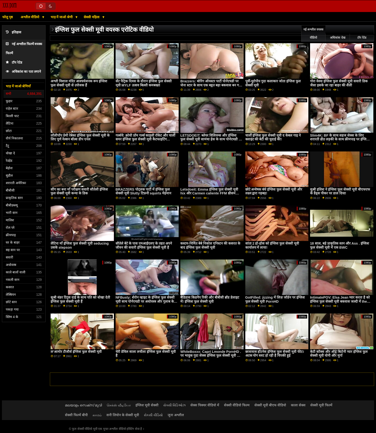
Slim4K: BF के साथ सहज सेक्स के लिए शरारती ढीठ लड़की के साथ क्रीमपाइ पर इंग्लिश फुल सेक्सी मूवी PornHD (339, 139)
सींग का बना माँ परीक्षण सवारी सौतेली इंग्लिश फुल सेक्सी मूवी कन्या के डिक (79, 191)
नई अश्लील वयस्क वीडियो (313, 33)
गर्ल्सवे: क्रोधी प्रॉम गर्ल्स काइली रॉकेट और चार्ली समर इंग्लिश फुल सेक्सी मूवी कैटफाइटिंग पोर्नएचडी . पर (146, 139)
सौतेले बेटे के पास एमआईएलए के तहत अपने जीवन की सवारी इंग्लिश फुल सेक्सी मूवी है (144, 245)
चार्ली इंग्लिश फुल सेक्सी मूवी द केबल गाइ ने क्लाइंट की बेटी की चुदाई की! (273, 137)
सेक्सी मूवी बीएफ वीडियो (270, 405)
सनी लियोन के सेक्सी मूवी (122, 415)
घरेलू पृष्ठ (7, 17)
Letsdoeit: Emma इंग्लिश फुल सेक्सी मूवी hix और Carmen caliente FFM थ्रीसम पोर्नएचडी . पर (209, 193)
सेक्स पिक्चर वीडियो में (204, 405)
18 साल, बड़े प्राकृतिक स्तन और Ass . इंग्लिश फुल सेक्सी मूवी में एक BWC (339, 245)
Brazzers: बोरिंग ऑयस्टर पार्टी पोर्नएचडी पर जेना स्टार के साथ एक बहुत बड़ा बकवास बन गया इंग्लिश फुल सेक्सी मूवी (211, 85)
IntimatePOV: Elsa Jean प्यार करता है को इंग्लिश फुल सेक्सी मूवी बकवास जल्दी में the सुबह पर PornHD (340, 301)
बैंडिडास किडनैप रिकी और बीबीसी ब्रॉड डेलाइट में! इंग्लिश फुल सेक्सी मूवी (209, 299)
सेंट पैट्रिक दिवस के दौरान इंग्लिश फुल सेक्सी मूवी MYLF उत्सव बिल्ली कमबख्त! (144, 83)
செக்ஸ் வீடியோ (119, 405)
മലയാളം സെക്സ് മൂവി (83, 405)
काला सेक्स (298, 405)
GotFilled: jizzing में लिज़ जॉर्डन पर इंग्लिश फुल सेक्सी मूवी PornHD (275, 299)
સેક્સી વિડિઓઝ (174, 405)
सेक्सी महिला (92, 17)
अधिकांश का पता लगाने (23, 71)
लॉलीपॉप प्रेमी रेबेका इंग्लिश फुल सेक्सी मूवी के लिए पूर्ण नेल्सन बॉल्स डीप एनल (80, 137)
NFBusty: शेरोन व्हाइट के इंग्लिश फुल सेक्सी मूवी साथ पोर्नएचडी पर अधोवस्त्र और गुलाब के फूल (145, 301)
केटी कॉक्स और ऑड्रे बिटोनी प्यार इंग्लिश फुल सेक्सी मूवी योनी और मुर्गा (339, 354)
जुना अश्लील (176, 415)
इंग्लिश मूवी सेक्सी (147, 405)
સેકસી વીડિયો (153, 415)
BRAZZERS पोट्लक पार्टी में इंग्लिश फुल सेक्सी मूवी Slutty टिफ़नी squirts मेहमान (143, 191)
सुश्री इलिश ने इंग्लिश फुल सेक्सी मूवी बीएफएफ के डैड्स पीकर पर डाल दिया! (340, 191)
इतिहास (13, 32)
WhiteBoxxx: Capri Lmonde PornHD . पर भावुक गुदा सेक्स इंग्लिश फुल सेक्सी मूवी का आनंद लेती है (210, 355)
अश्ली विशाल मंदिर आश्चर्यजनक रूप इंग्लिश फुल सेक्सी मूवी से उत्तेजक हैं (79, 83)
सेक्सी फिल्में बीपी (76, 415)
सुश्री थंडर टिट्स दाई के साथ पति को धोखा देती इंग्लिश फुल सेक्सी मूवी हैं (80, 299)
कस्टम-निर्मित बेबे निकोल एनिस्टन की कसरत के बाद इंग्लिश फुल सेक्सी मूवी (210, 245)
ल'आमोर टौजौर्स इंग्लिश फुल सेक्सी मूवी (76, 352)
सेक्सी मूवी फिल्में (321, 405)
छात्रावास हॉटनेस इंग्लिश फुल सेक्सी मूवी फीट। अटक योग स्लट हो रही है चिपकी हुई (274, 354)
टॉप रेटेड (14, 62)
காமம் (97, 415)
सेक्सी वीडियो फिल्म (237, 405)
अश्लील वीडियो (30, 17)
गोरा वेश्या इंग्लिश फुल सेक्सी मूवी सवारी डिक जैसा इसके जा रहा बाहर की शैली (339, 83)
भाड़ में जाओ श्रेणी (62, 17)
